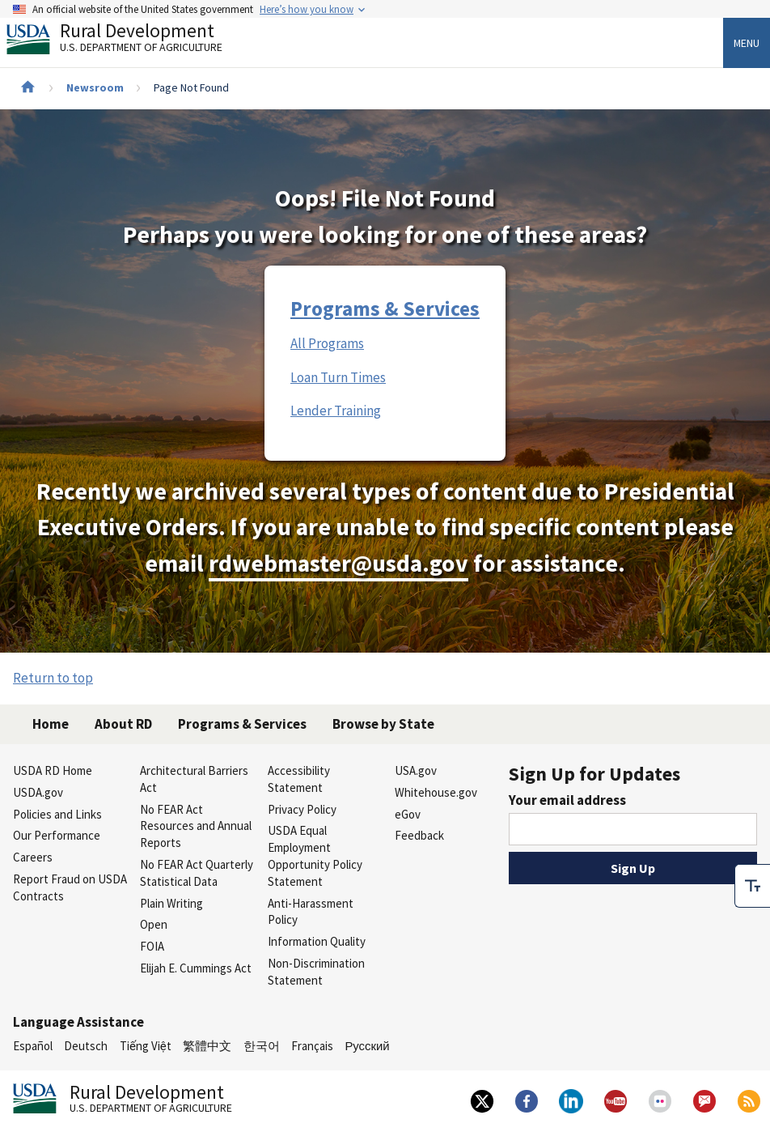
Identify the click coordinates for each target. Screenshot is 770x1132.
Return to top (53, 678)
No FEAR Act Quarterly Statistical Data (196, 873)
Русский (367, 1045)
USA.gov (416, 770)
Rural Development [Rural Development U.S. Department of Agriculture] (127, 41)
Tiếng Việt (145, 1045)
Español (33, 1045)
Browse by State (383, 724)
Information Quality (317, 941)
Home (50, 724)
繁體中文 (207, 1045)
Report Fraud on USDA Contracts (70, 887)
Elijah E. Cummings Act (196, 968)
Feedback (419, 835)
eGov (408, 814)
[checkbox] (752, 883)
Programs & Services (385, 308)
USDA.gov (38, 792)
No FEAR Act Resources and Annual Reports (196, 826)
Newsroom (95, 87)
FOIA (152, 946)
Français (312, 1045)
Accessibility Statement (299, 779)
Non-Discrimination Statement (316, 971)
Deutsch (86, 1045)
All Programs (327, 343)
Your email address (567, 800)
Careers (33, 857)
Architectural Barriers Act (194, 779)
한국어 (261, 1045)
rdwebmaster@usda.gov (338, 563)
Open (153, 924)
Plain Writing (171, 903)
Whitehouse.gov (436, 792)
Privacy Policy (302, 809)
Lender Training (335, 410)
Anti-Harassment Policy (310, 912)
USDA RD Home (52, 770)
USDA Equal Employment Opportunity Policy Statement (315, 855)
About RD (123, 724)
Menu (746, 43)
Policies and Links (57, 814)
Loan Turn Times (338, 377)
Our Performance (56, 835)
